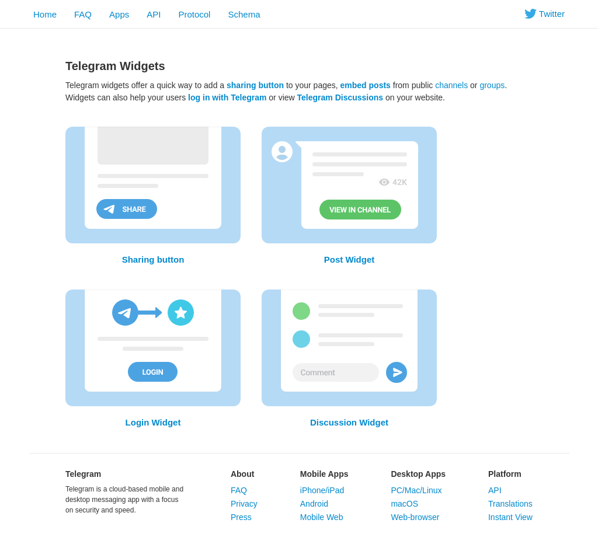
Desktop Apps (418, 474)
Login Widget (153, 422)
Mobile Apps (324, 474)
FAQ (83, 14)
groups (492, 85)
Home (45, 14)
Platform (504, 474)
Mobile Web (321, 517)
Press (241, 517)
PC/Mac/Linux (416, 490)
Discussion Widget (349, 422)
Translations (510, 503)
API (154, 14)
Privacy (244, 503)
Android (314, 503)
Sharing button (153, 259)
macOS (404, 503)
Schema (244, 14)
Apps (119, 14)
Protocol (194, 14)
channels (451, 85)
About (242, 474)
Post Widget (349, 259)
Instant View (510, 517)
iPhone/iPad (322, 490)
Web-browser (415, 517)
